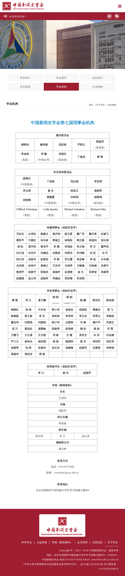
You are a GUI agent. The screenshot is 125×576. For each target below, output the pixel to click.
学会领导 (61, 78)
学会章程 (25, 86)
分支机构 (97, 86)
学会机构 (61, 86)
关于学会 (100, 104)
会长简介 (97, 78)
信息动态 (97, 542)
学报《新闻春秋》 (62, 542)
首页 (91, 104)
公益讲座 (42, 542)
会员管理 (82, 542)
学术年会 (26, 542)
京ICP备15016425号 (91, 564)
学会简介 (25, 78)
